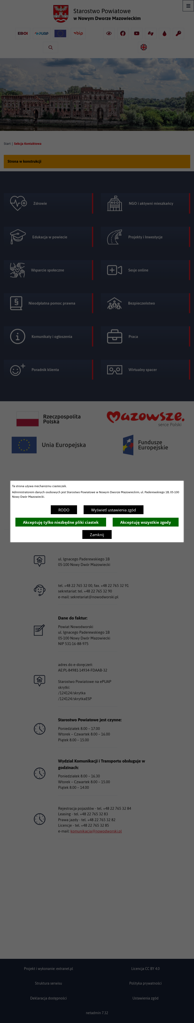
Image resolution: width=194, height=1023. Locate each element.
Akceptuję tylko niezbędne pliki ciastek (61, 522)
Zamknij (97, 534)
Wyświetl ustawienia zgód (113, 509)
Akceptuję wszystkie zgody (145, 522)
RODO (63, 509)
